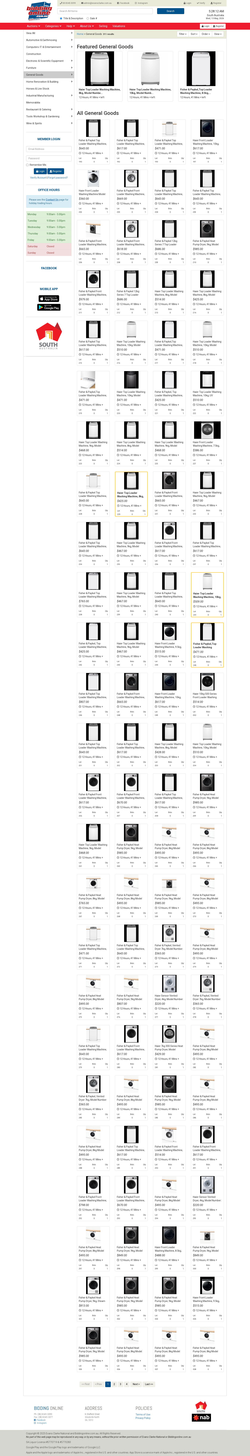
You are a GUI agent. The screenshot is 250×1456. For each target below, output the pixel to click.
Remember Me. (36, 164)
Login (187, 3)
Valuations (118, 26)
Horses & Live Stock (37, 88)
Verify (201, 3)
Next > (136, 1384)
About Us (87, 26)
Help (70, 26)
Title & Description (71, 18)
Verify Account (38, 177)
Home (80, 34)
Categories (53, 26)
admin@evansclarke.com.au (96, 3)
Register (216, 3)
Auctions (33, 26)
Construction (33, 54)
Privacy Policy (143, 1418)
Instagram (141, 3)
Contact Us (52, 199)
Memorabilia (33, 102)
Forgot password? (58, 177)
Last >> (149, 1384)
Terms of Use (143, 1414)
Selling (103, 26)
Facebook (123, 3)
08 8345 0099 (68, 3)
